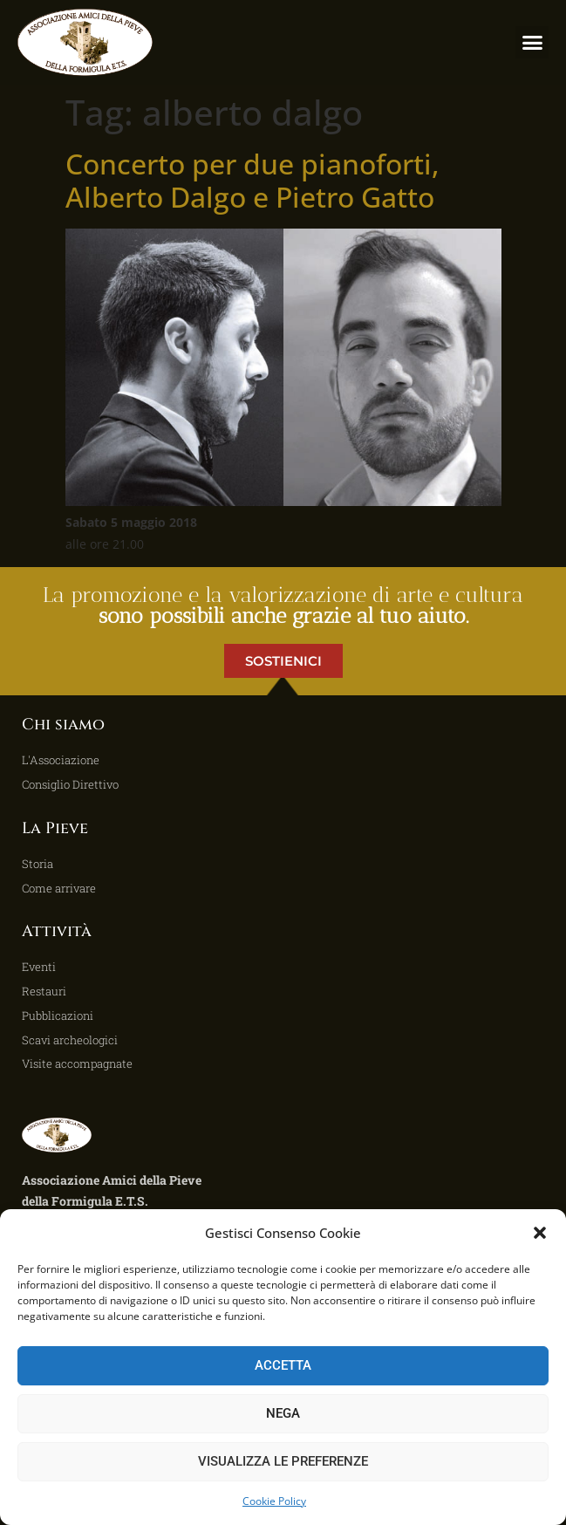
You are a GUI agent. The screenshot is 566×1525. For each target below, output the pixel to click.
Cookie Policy (274, 1501)
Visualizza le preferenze (283, 1461)
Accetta (283, 1365)
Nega (283, 1413)
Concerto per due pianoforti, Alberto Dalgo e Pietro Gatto (252, 180)
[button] (540, 1232)
